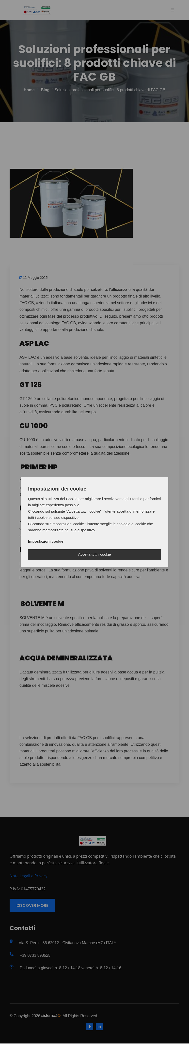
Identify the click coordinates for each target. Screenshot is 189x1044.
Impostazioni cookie (45, 541)
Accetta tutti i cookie (94, 554)
